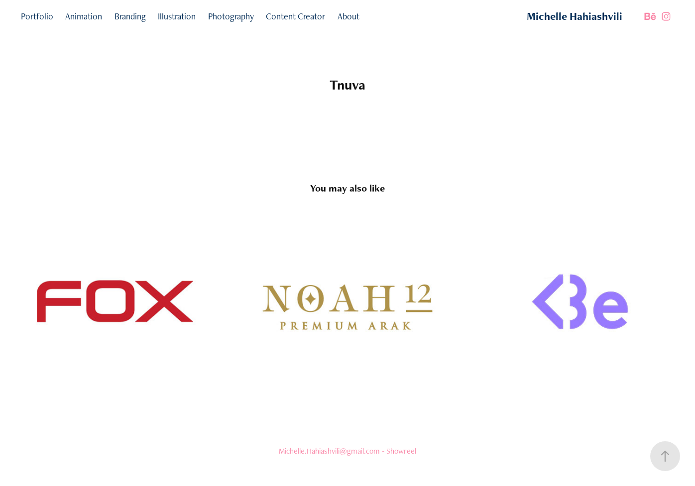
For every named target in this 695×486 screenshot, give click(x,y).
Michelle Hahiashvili (574, 16)
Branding (130, 16)
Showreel (401, 451)
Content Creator (295, 16)
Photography (231, 16)
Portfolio (37, 16)
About (348, 16)
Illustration (177, 16)
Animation (83, 16)
